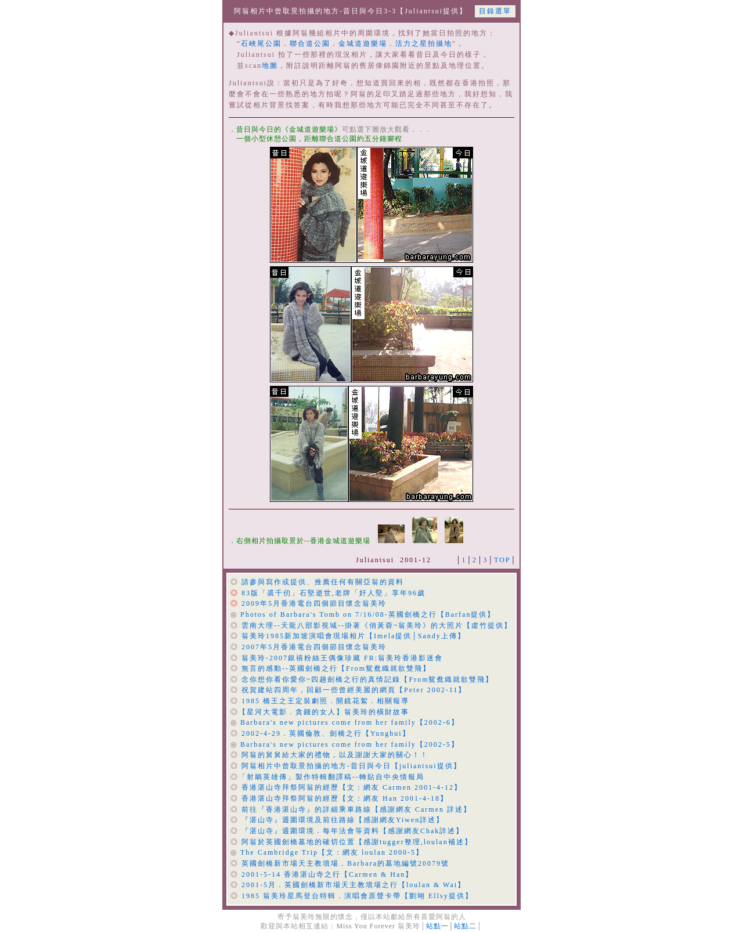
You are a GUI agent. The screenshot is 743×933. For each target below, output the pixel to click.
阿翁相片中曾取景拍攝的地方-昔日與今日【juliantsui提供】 (351, 766)
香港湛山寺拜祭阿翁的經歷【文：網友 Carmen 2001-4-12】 (351, 787)
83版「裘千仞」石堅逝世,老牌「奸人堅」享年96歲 (333, 593)
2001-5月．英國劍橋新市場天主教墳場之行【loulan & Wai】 (353, 885)
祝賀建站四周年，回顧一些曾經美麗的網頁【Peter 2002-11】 (353, 690)
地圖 (270, 66)
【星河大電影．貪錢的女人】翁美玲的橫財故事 (324, 712)
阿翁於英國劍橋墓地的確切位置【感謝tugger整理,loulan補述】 (357, 842)
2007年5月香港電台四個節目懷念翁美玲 (314, 647)
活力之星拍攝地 (423, 43)
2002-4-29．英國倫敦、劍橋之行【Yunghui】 (325, 733)
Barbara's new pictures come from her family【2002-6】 (349, 722)
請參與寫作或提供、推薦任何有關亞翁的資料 (322, 582)
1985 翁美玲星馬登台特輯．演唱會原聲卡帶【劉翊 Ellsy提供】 (357, 896)
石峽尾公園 (261, 43)
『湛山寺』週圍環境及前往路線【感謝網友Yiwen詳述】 (342, 820)
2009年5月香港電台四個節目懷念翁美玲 (314, 603)
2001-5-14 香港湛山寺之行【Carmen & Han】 (327, 874)
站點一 (437, 926)
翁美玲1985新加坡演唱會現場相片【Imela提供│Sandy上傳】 (353, 636)
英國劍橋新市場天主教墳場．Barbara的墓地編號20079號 (345, 863)
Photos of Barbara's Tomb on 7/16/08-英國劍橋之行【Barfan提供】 (367, 614)
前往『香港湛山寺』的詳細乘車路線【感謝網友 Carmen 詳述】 (356, 809)
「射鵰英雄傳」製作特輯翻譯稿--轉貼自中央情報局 (331, 777)
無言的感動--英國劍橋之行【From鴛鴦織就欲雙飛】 (336, 668)
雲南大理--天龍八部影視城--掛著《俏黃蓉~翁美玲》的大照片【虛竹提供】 (376, 625)
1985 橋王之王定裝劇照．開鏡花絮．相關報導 (325, 701)
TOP (502, 560)
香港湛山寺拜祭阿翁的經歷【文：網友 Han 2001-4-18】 (344, 798)
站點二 (465, 926)
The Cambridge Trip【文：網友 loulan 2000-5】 (332, 852)
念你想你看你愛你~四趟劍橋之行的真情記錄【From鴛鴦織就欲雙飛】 (367, 679)
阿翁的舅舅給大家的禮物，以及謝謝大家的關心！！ (334, 755)
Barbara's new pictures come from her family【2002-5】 (349, 744)
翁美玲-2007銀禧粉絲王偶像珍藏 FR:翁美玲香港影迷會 (342, 658)
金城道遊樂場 (362, 43)
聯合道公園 (310, 43)
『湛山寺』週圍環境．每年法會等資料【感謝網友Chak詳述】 (352, 831)
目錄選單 (495, 11)
